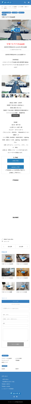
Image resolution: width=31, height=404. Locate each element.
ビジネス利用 (14, 12)
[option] (15, 84)
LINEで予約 (15, 160)
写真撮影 (18, 360)
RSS (16, 396)
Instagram (14, 396)
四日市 (4, 14)
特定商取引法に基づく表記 (8, 381)
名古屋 (3, 368)
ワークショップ (5, 360)
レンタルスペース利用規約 (8, 388)
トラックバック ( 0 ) (15, 304)
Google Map (15, 115)
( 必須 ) (6, 314)
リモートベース (12, 401)
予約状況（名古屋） (6, 386)
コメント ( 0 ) (15, 301)
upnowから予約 (15, 167)
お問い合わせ (5, 376)
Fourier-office (10, 239)
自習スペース (21, 12)
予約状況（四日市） (6, 384)
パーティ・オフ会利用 (6, 12)
